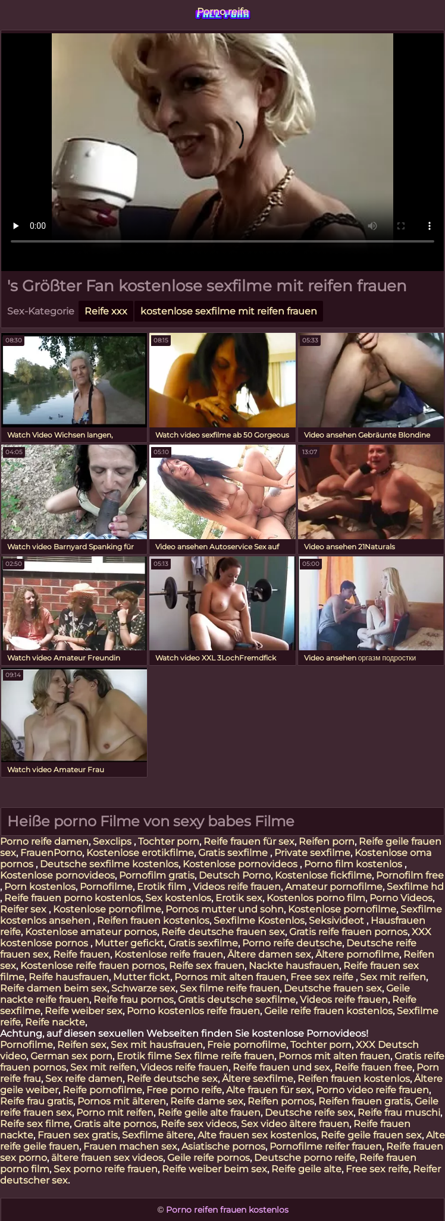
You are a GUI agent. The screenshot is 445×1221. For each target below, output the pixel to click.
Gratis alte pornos (115, 1123)
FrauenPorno (51, 852)
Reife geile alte (306, 1169)
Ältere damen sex (269, 954)
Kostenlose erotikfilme (140, 852)
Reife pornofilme (102, 1090)
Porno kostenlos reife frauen (193, 1011)
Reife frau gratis (36, 1101)
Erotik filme (144, 1056)
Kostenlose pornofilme (107, 909)
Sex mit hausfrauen (157, 1044)
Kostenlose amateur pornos (91, 931)
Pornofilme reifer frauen (325, 1146)
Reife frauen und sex (281, 1067)
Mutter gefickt (129, 943)
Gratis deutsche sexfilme (237, 999)
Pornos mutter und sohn (224, 909)
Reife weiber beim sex (214, 1169)
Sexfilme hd (415, 886)
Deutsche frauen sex (333, 988)
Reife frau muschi (399, 1112)
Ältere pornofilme (357, 954)
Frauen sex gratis (77, 1135)
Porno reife (223, 11)
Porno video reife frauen (372, 1090)
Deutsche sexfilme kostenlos (109, 864)
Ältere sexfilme (257, 1078)
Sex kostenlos (178, 898)
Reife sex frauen (207, 965)
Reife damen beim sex (53, 988)
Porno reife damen (44, 841)
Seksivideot (337, 920)
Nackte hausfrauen (294, 965)
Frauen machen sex (130, 1146)
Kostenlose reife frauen (168, 954)
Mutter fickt (141, 977)
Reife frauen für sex (248, 841)
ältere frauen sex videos (107, 1157)
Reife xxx (105, 311)
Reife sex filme (35, 1123)
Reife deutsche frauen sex (223, 931)
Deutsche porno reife (304, 1157)
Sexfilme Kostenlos (259, 920)
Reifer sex (24, 909)
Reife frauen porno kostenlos (72, 898)
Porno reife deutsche (292, 943)
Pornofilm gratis (157, 875)
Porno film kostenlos (354, 864)
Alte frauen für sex (269, 1090)
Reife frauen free (373, 1067)
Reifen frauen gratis (364, 1101)
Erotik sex (238, 898)
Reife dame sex (206, 1101)
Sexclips (113, 841)
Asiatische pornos (223, 1146)
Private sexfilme (312, 852)
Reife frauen (81, 954)
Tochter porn (168, 841)
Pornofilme (106, 886)
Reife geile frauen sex (371, 1135)
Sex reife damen (84, 1078)
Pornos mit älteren (121, 1101)
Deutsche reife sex (309, 1112)
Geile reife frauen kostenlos (328, 1011)
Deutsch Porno (235, 875)
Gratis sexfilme (234, 852)
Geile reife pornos (208, 1157)
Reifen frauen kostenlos (153, 920)
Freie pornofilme (246, 1044)
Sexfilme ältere (157, 1135)
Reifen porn (327, 841)
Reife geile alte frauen (209, 1112)
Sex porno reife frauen (106, 1169)
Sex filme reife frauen (230, 988)
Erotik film (163, 886)
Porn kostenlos (40, 886)
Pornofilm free (410, 875)
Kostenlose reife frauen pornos (92, 965)
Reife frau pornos (133, 999)
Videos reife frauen (237, 886)
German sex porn (71, 1056)
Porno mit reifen (114, 1112)
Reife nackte (55, 1022)
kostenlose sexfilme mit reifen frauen (228, 311)
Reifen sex (81, 1044)
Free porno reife (184, 1090)
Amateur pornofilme (334, 886)
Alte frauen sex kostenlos (257, 1135)
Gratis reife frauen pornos (348, 931)
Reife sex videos (199, 1123)
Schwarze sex (143, 988)
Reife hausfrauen (69, 977)
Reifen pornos (280, 1101)
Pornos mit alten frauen (230, 977)
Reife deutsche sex (172, 1078)
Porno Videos (401, 898)
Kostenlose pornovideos (241, 864)
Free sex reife (323, 977)
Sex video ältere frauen (295, 1123)
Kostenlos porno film (316, 898)
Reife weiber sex (84, 1011)
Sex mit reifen (393, 977)
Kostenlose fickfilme (323, 875)
